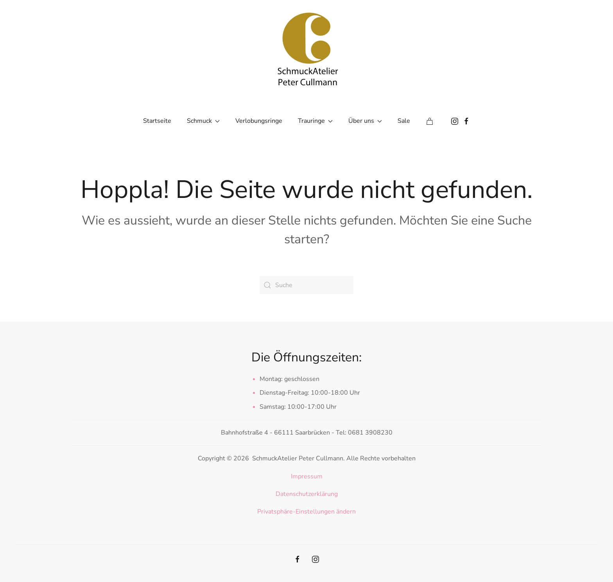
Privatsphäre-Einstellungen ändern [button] (306, 511)
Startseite (157, 121)
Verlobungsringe (258, 121)
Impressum (307, 476)
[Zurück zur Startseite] (306, 47)
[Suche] (306, 285)
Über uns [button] (365, 121)
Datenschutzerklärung (307, 494)
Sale (404, 121)
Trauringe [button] (315, 121)
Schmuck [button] (203, 121)
